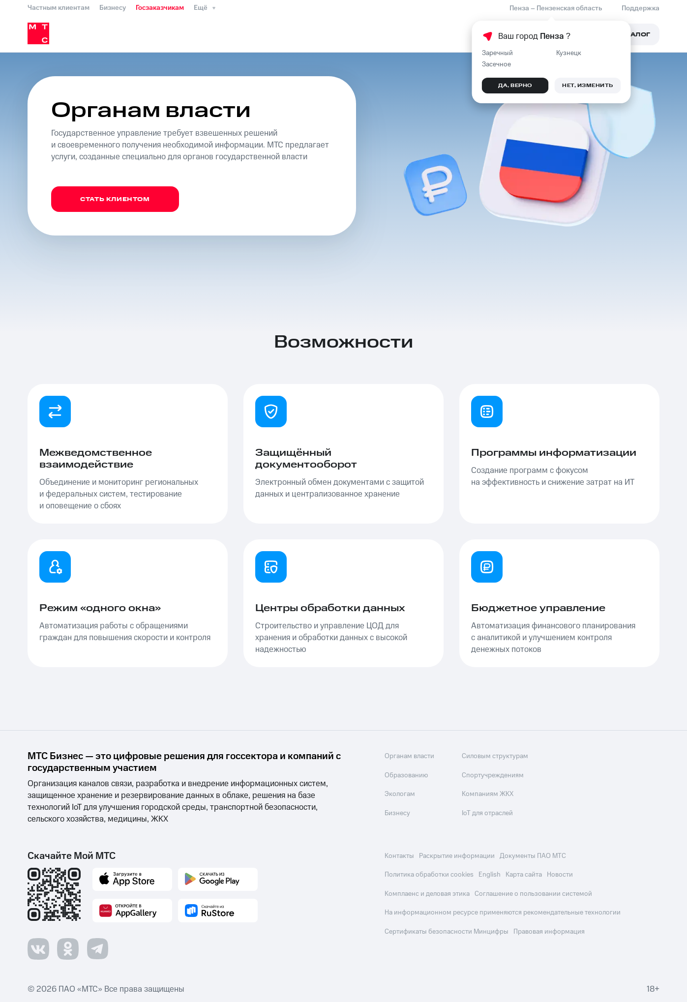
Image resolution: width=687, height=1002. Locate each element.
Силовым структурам (493, 756)
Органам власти (409, 756)
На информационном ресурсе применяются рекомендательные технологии (503, 910)
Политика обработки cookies (429, 873)
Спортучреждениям (491, 775)
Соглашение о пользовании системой (534, 892)
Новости (563, 873)
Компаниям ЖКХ (485, 793)
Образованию (406, 775)
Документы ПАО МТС (535, 854)
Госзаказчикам (160, 8)
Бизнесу (112, 8)
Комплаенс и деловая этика (427, 892)
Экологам (400, 793)
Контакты (399, 854)
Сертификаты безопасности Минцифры (446, 929)
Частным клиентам (59, 8)
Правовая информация (550, 929)
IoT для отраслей (485, 812)
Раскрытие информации (458, 854)
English (490, 873)
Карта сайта (526, 873)
